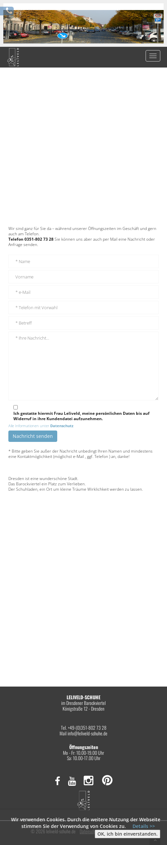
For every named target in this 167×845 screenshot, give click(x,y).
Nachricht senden (33, 436)
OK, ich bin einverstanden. (127, 834)
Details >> (144, 826)
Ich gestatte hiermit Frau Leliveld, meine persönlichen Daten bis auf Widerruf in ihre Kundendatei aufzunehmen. (81, 416)
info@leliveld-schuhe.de (87, 733)
